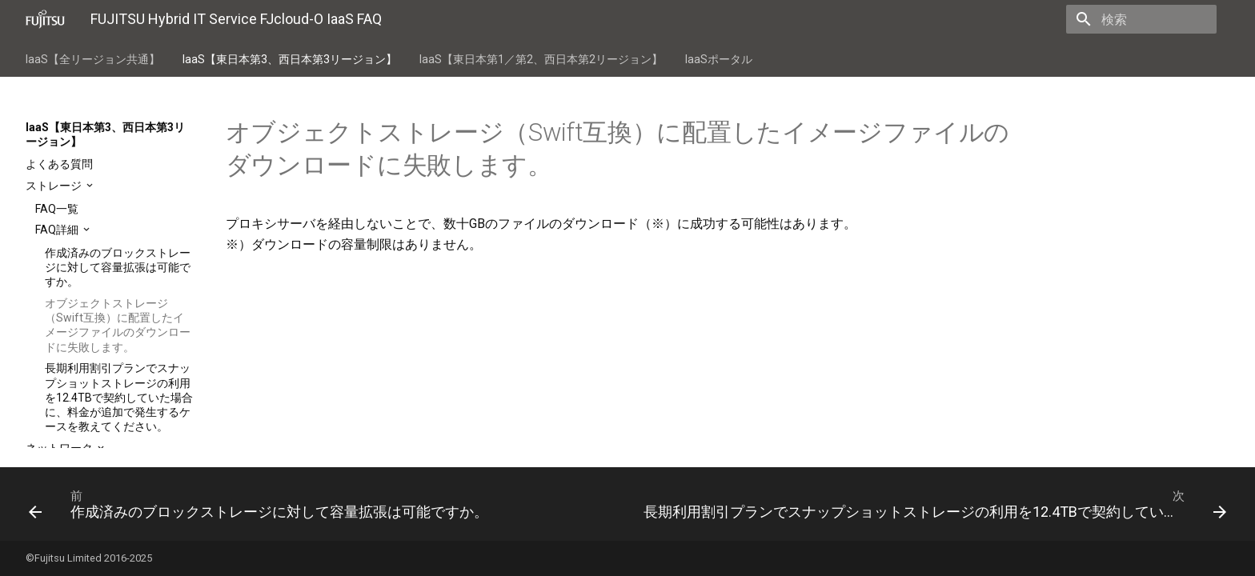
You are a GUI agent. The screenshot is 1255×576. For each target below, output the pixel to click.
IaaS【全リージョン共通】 (93, 59)
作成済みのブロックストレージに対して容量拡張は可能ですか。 (117, 267)
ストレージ (55, 185)
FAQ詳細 (58, 229)
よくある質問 (59, 164)
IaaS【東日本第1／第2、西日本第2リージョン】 (541, 59)
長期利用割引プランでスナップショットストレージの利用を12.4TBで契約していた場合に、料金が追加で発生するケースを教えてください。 (119, 397)
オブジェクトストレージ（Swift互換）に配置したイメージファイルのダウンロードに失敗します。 (117, 325)
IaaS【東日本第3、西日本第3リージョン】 (289, 59)
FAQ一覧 (56, 208)
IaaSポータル (718, 59)
